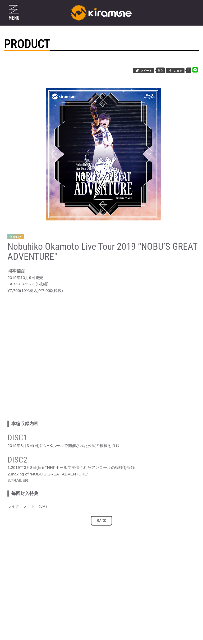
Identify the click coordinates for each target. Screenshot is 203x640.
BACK (101, 524)
